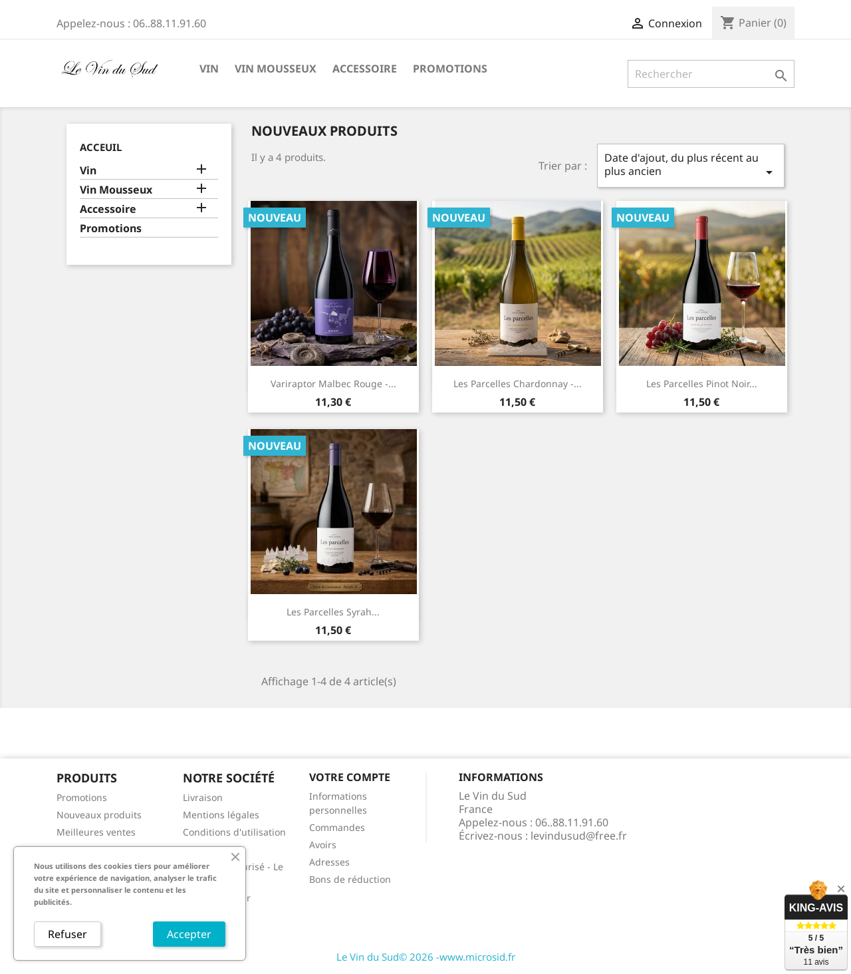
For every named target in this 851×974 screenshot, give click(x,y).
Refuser (67, 934)
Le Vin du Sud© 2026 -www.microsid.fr (425, 956)
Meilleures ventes (96, 832)
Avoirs (322, 844)
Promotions (450, 68)
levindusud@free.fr (579, 835)
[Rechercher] (711, 74)
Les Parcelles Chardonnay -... (517, 383)
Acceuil (101, 147)
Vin (209, 68)
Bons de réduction (350, 879)
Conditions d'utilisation (234, 832)
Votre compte (349, 777)
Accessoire (364, 68)
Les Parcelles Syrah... (333, 611)
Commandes (337, 827)
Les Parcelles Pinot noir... (701, 383)
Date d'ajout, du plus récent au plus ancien (690, 165)
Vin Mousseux (275, 68)
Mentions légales (221, 814)
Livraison (203, 797)
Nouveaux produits (99, 814)
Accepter (189, 934)
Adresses (329, 862)
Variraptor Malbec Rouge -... (333, 383)
